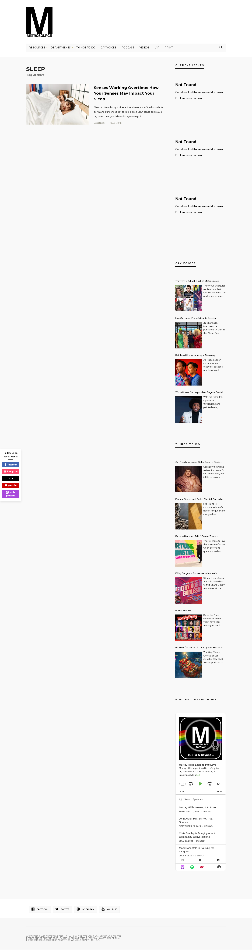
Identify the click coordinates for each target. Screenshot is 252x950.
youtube (10, 485)
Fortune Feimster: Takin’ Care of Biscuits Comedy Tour (197, 537)
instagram (11, 471)
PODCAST (127, 48)
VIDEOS (144, 48)
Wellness (99, 123)
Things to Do (85, 48)
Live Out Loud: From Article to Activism (196, 318)
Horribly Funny (183, 611)
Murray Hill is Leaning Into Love (197, 807)
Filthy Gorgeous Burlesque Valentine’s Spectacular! (196, 574)
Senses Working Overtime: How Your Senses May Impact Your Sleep (127, 93)
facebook (10, 464)
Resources (37, 48)
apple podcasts (10, 494)
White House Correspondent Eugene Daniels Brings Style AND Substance (199, 393)
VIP (157, 48)
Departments (61, 48)
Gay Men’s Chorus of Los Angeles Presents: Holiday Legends (199, 648)
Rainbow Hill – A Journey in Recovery (195, 355)
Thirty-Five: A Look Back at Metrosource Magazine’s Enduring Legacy (197, 282)
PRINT (168, 48)
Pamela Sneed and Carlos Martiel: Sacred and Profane (200, 500)
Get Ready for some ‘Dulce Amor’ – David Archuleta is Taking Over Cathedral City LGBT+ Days (200, 463)
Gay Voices (108, 48)
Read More (116, 123)
